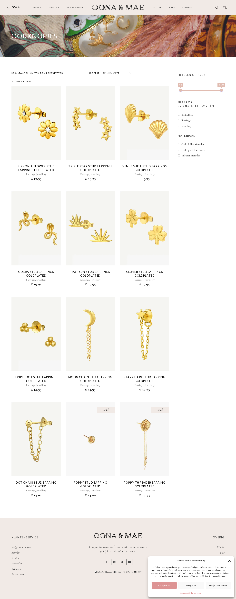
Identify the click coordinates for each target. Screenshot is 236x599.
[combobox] (109, 73)
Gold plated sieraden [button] (193, 150)
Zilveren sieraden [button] (190, 155)
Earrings (30, 174)
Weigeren (191, 585)
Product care (17, 574)
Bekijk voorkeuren (218, 585)
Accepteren (164, 585)
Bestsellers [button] (187, 115)
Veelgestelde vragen (21, 547)
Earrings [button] (186, 120)
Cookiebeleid (185, 593)
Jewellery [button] (186, 126)
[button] (229, 560)
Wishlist (220, 547)
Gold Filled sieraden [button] (192, 144)
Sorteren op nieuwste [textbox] (104, 73)
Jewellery (41, 174)
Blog (222, 552)
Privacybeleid (196, 593)
